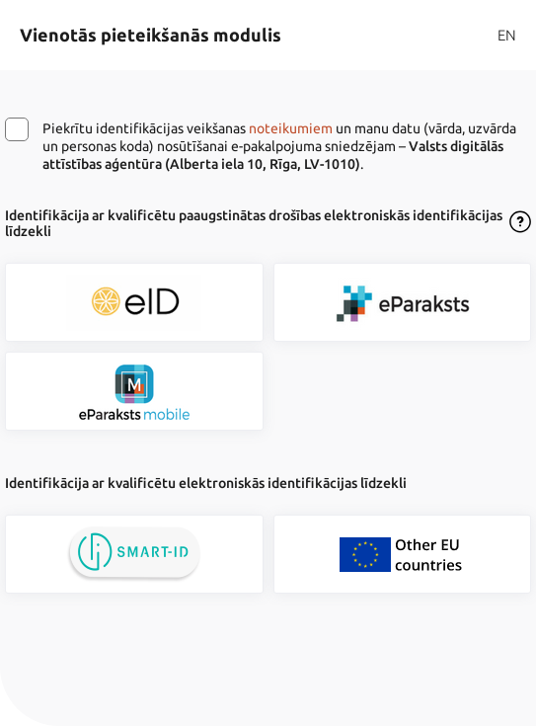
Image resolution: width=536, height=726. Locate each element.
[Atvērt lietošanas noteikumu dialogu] (520, 223)
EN (507, 35)
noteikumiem (291, 128)
